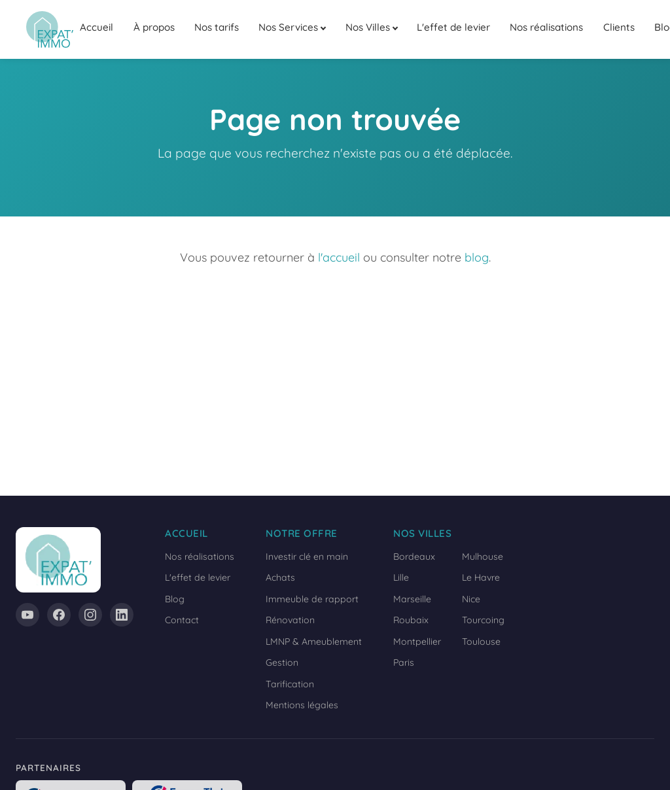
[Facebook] (59, 615)
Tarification (290, 684)
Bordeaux (414, 556)
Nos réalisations (546, 27)
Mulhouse (482, 556)
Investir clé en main (307, 556)
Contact (182, 620)
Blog (175, 599)
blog (477, 257)
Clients (619, 27)
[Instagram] (90, 615)
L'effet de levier (453, 27)
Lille (401, 577)
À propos (154, 27)
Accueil (96, 27)
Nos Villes (367, 27)
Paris (403, 662)
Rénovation (290, 620)
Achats (280, 577)
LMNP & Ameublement (314, 641)
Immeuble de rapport (312, 599)
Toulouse (481, 641)
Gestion (282, 662)
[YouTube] (27, 615)
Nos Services (288, 27)
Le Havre (481, 577)
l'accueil (339, 257)
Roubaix (411, 620)
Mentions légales (302, 705)
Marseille (412, 599)
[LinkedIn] (121, 615)
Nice (471, 599)
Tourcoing (483, 620)
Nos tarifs (216, 27)
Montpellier (417, 641)
